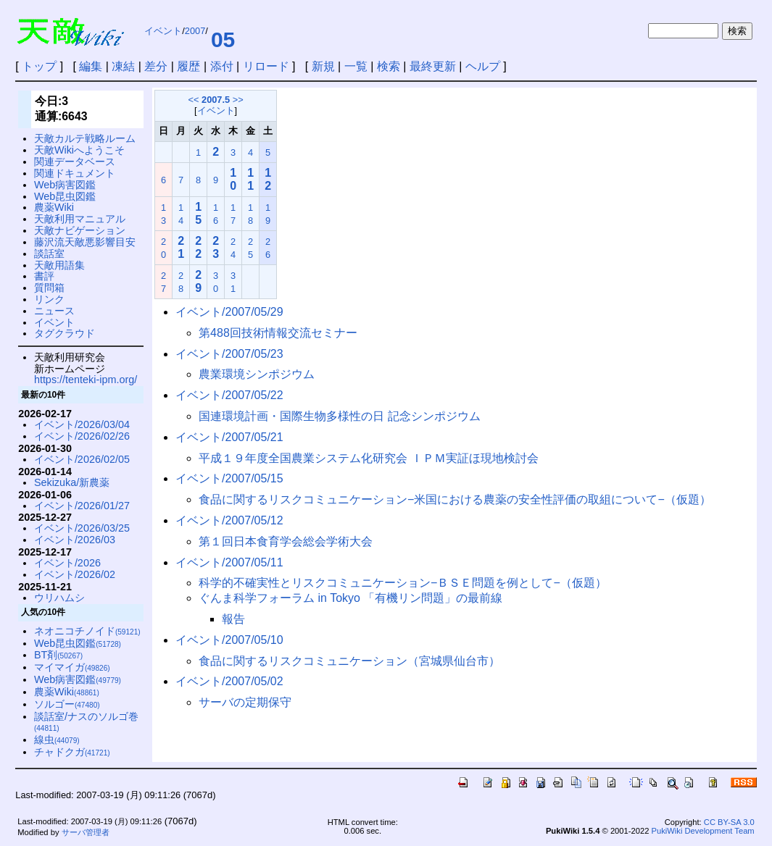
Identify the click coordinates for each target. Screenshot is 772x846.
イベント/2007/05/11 (229, 562)
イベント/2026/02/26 (82, 436)
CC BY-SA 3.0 (729, 822)
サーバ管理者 (85, 832)
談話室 (49, 253)
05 (223, 39)
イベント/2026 (67, 563)
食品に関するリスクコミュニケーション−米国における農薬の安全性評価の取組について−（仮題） (455, 499)
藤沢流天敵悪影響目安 (85, 242)
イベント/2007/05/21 (229, 437)
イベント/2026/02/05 (82, 459)
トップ (39, 66)
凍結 (123, 66)
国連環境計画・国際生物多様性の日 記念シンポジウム (339, 416)
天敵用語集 (59, 265)
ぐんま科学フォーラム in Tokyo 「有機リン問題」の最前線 (350, 598)
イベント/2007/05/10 (229, 640)
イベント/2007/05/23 (229, 354)
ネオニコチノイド (87, 631)
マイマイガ (72, 667)
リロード (266, 66)
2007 (195, 30)
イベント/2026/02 (74, 574)
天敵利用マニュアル (79, 219)
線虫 (57, 739)
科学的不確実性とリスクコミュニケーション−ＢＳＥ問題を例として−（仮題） (403, 583)
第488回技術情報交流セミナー (278, 333)
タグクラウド (64, 333)
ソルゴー (67, 704)
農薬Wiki (54, 207)
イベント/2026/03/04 (82, 424)
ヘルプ (482, 66)
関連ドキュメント (74, 173)
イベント (163, 30)
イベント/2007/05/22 (229, 395)
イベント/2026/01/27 (82, 505)
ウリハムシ (59, 597)
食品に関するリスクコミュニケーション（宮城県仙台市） (349, 661)
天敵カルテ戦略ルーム (85, 138)
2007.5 (216, 99)
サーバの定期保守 (245, 702)
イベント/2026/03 (74, 539)
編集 (90, 66)
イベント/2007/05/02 (229, 681)
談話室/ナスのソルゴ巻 (86, 722)
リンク (49, 299)
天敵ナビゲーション (79, 230)
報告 (233, 619)
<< (193, 99)
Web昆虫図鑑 (65, 196)
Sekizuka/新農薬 (71, 482)
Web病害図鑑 (65, 184)
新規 (323, 66)
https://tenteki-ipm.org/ (85, 379)
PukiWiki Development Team (703, 830)
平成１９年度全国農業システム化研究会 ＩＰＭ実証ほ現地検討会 (368, 458)
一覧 (356, 66)
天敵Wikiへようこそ (79, 150)
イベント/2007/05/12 (229, 520)
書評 (44, 276)
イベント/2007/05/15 (229, 478)
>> (238, 99)
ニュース (54, 311)
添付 (221, 66)
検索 (388, 66)
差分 (155, 66)
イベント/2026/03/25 (82, 528)
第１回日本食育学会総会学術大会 (286, 541)
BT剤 (58, 655)
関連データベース (74, 161)
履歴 (188, 66)
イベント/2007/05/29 (229, 312)
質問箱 (49, 287)
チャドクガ (72, 752)
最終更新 (433, 66)
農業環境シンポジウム (257, 374)
